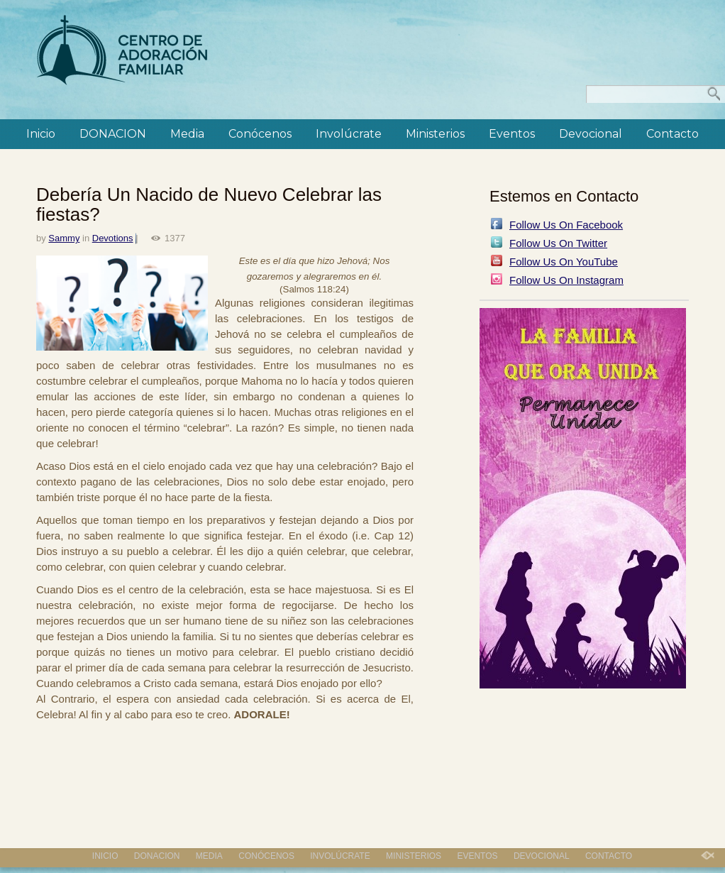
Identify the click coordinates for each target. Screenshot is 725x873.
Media (187, 134)
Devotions (112, 238)
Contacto (672, 134)
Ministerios (435, 134)
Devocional (590, 134)
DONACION (112, 134)
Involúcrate (349, 134)
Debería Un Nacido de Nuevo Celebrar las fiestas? (209, 204)
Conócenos (260, 134)
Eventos (512, 134)
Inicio (40, 134)
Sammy (63, 238)
